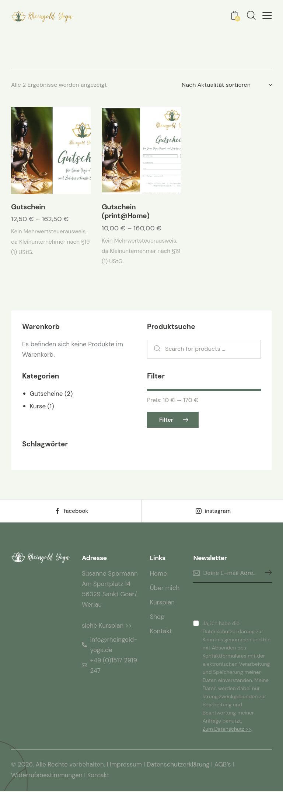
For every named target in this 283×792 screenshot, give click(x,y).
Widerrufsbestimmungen (47, 776)
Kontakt (99, 776)
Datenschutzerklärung (179, 766)
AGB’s (223, 766)
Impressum (126, 766)
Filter (166, 421)
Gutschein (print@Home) (125, 212)
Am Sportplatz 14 (106, 585)
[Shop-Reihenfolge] (227, 85)
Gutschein (28, 207)
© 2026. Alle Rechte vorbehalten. (58, 766)
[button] (267, 16)
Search (155, 350)
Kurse (37, 407)
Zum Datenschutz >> (227, 731)
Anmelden (266, 575)
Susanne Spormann (110, 575)
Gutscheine (46, 394)
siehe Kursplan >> (107, 627)
